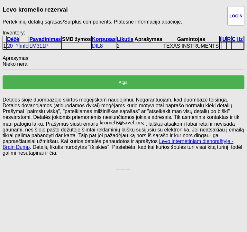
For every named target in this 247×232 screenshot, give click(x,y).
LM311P (39, 46)
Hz (239, 39)
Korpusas (104, 39)
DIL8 (97, 46)
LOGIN (235, 16)
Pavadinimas (45, 39)
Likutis (125, 39)
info (24, 46)
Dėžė (13, 39)
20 (10, 46)
